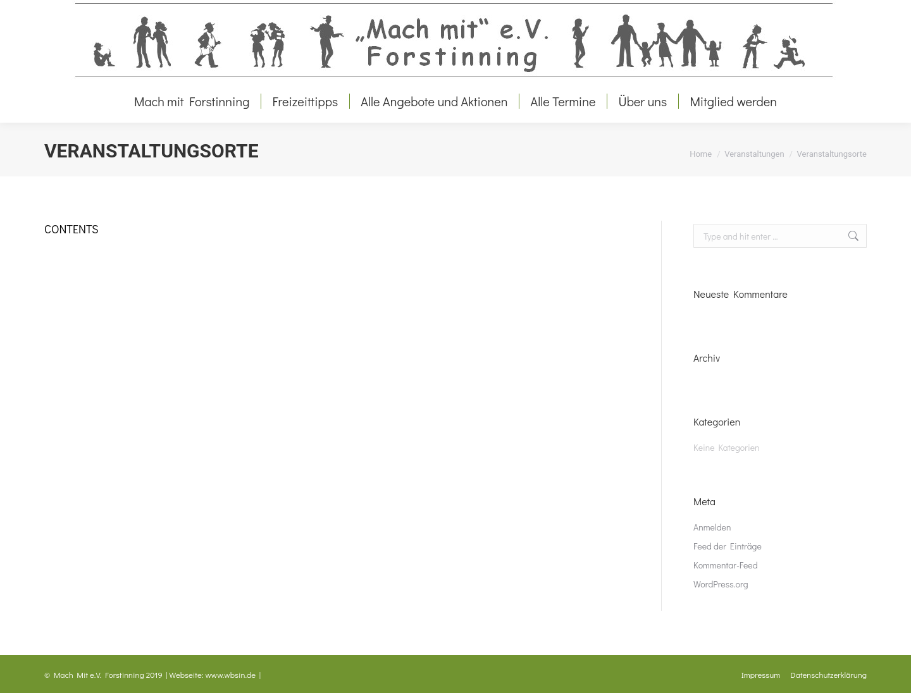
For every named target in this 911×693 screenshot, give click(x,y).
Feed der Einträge (727, 546)
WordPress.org (720, 584)
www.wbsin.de (231, 674)
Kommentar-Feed (725, 565)
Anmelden (712, 527)
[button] (28, 665)
